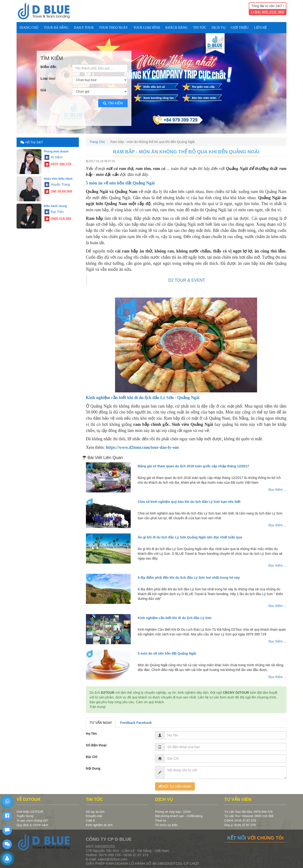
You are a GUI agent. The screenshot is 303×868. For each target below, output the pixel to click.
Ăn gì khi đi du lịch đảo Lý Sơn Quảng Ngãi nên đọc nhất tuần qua (190, 537)
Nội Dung (93, 768)
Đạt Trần (54, 212)
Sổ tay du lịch (95, 811)
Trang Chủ (28, 27)
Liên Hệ (260, 27)
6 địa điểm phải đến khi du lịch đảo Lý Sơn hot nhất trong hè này (189, 577)
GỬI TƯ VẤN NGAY (175, 786)
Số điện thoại (96, 745)
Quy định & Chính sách (32, 825)
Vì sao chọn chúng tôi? (32, 820)
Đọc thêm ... (277, 489)
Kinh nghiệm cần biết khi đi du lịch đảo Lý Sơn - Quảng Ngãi (143, 397)
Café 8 (90, 820)
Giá (43, 90)
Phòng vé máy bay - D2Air (173, 811)
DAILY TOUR (84, 27)
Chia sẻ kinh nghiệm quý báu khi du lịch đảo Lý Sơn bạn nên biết (189, 502)
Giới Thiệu (240, 27)
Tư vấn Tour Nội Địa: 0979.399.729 (248, 811)
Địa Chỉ (91, 757)
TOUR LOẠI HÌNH (147, 27)
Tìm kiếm (113, 103)
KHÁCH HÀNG (176, 27)
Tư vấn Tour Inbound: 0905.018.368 (248, 816)
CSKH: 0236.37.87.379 (240, 820)
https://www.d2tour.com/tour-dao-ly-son (142, 447)
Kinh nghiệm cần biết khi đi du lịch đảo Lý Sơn (175, 618)
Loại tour (48, 78)
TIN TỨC (199, 27)
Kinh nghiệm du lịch (99, 825)
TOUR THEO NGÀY (113, 27)
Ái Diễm (53, 157)
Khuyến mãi (94, 816)
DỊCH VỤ (218, 27)
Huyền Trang (57, 184)
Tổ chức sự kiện (166, 825)
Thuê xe (160, 820)
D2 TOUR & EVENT (186, 280)
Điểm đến (48, 67)
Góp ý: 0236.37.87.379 (240, 825)
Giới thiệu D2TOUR (30, 811)
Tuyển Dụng (25, 816)
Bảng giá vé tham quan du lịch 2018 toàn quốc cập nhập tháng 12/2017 (193, 466)
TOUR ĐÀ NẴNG (56, 27)
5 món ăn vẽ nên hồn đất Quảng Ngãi (120, 183)
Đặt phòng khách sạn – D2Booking (178, 816)
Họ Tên (91, 733)
